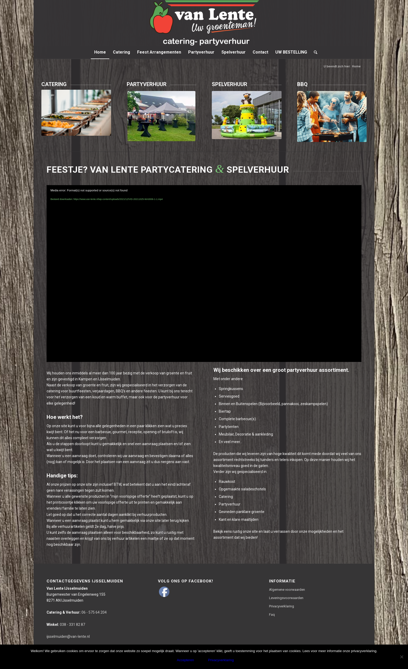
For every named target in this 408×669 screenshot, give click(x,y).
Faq (272, 614)
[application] (204, 273)
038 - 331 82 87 (66, 624)
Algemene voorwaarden (287, 590)
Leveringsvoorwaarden (286, 598)
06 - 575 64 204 (77, 612)
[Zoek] (313, 52)
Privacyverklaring (281, 606)
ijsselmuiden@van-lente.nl (68, 636)
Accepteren (185, 660)
